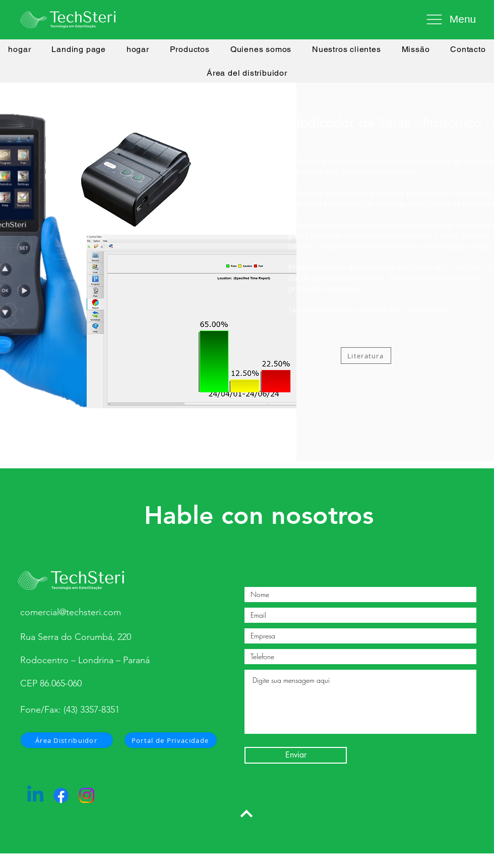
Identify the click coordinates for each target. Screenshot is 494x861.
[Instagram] (87, 795)
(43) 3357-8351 (91, 709)
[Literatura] (366, 355)
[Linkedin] (35, 795)
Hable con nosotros (259, 515)
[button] (448, 19)
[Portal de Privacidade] (170, 740)
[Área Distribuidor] (66, 740)
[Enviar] (295, 755)
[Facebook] (61, 795)
